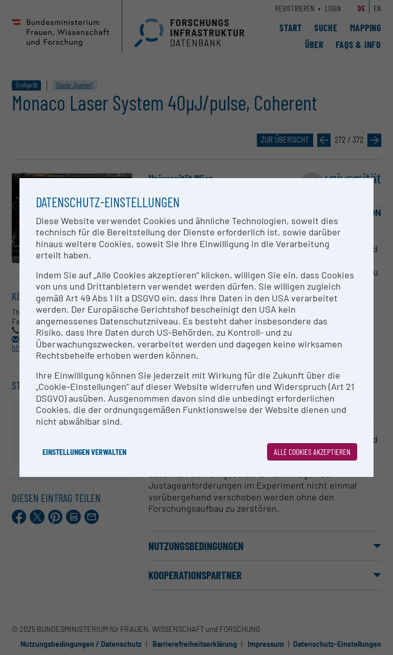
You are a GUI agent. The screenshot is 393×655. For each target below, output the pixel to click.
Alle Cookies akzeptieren (312, 451)
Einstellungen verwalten (84, 451)
